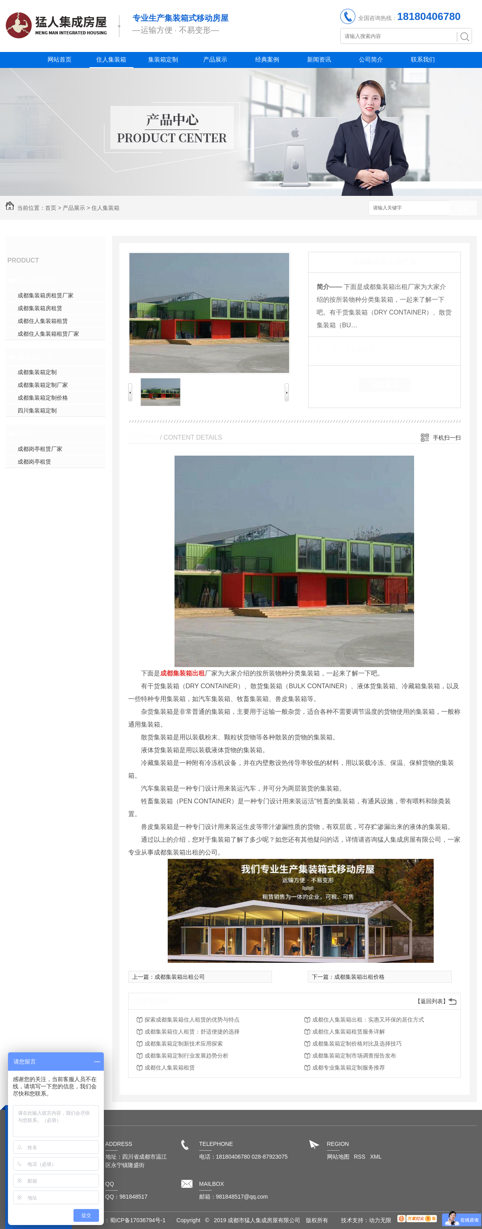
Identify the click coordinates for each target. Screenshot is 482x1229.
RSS (360, 1156)
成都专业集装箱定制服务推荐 (348, 1067)
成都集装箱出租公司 (180, 977)
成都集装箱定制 (37, 372)
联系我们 (423, 59)
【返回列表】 (431, 1001)
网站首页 (59, 59)
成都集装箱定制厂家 (43, 385)
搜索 (462, 208)
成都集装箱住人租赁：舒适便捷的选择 (192, 1031)
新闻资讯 (319, 59)
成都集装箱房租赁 (40, 308)
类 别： (330, 349)
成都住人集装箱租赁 (43, 321)
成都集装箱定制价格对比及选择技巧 (357, 1043)
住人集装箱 (111, 59)
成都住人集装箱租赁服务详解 (348, 1031)
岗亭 (25, 434)
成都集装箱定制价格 (43, 397)
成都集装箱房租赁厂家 (45, 295)
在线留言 (384, 384)
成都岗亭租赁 (34, 461)
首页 (50, 208)
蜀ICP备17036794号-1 (138, 1220)
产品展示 (215, 59)
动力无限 (380, 1220)
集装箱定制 (163, 59)
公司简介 (371, 59)
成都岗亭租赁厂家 (40, 449)
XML (376, 1156)
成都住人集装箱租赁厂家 (48, 334)
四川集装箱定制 (37, 410)
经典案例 (267, 59)
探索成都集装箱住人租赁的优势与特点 (192, 1019)
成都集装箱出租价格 (359, 977)
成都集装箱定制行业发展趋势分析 (186, 1055)
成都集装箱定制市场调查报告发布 (354, 1055)
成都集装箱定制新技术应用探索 (184, 1043)
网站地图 (338, 1156)
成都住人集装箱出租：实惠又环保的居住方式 (368, 1019)
